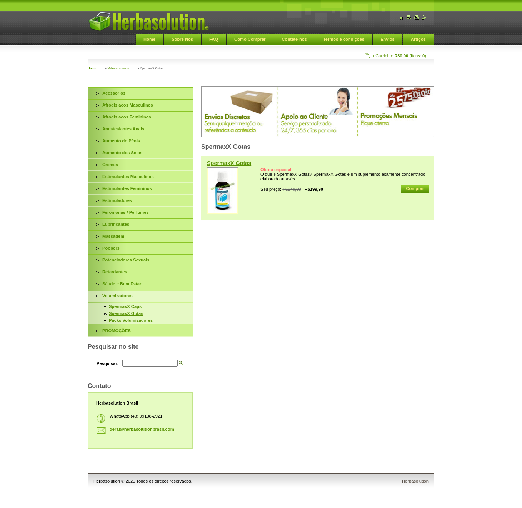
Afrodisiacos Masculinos (127, 105)
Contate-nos (294, 39)
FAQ (213, 39)
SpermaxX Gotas (229, 163)
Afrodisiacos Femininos (126, 117)
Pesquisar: (107, 363)
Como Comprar (249, 39)
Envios (387, 39)
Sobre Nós (182, 39)
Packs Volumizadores (131, 320)
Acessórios (113, 93)
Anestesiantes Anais (123, 129)
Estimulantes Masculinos (128, 176)
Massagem (113, 236)
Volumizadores (118, 68)
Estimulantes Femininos (127, 188)
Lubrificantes (115, 224)
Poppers (111, 248)
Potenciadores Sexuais (126, 260)
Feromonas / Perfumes (125, 212)
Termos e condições (343, 39)
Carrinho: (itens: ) (400, 55)
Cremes (110, 164)
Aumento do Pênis (121, 140)
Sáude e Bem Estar (121, 283)
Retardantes (114, 272)
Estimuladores (117, 200)
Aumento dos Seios (122, 152)
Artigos (418, 39)
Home (149, 39)
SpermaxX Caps (125, 306)
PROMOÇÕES (116, 330)
